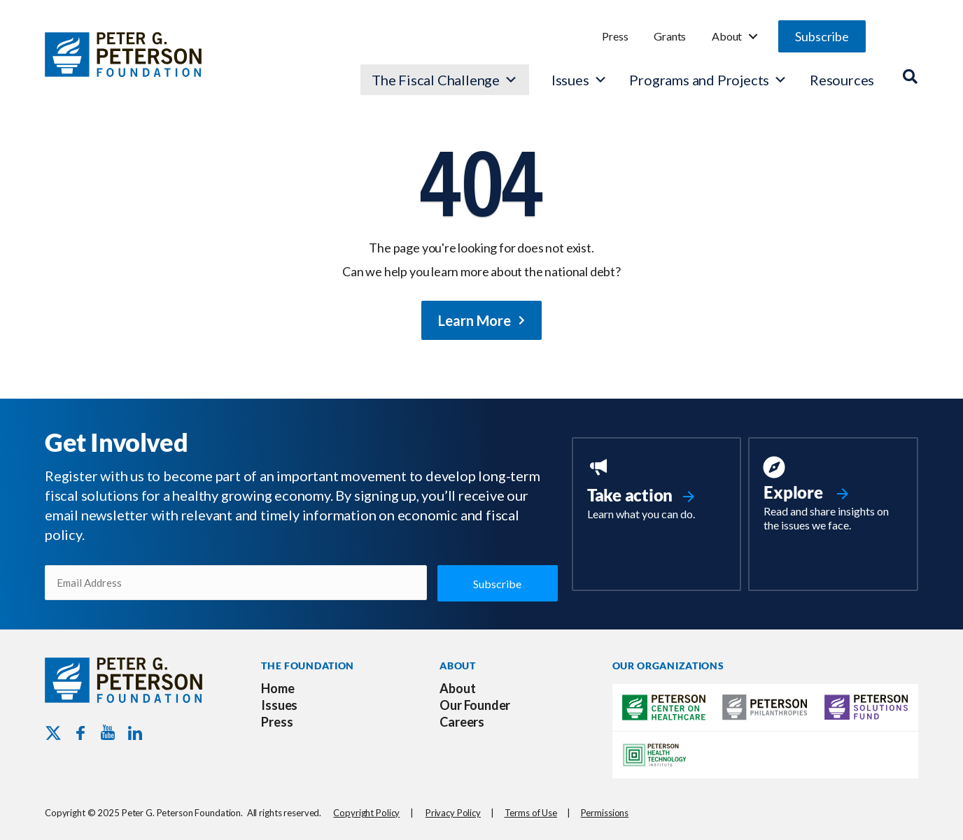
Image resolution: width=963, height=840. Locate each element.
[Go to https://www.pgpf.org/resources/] (833, 496)
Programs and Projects (708, 80)
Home (277, 688)
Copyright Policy (366, 812)
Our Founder (475, 705)
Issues (570, 79)
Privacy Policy (453, 812)
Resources (842, 79)
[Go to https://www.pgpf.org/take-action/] (656, 490)
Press (615, 36)
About (727, 36)
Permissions (605, 812)
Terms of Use (531, 812)
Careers (462, 721)
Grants (670, 36)
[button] (822, 36)
